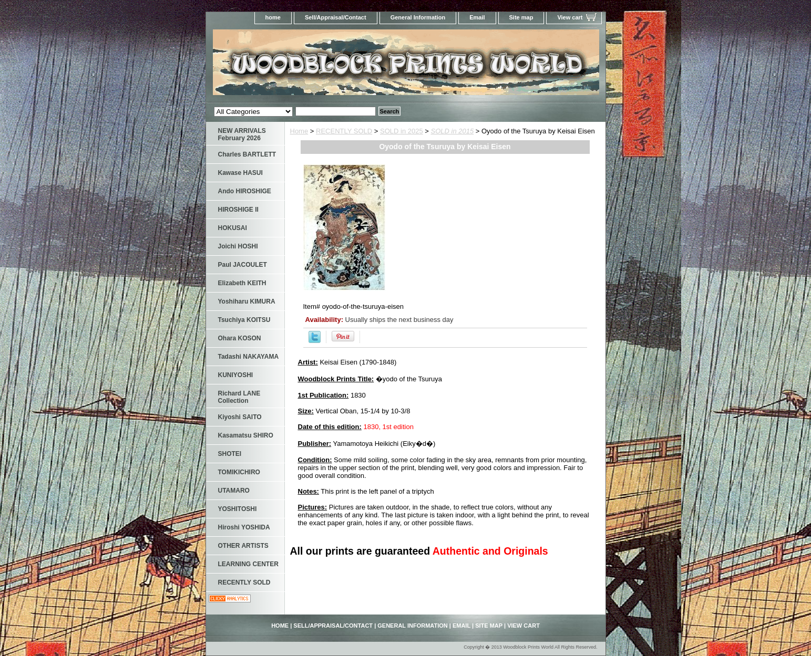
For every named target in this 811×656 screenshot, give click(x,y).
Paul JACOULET (242, 264)
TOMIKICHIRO (239, 472)
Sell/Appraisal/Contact (335, 17)
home (273, 17)
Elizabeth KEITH (242, 283)
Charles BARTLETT (247, 154)
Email (477, 17)
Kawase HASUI (240, 172)
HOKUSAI (232, 228)
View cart (569, 17)
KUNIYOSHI (235, 375)
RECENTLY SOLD (344, 131)
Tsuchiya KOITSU (244, 320)
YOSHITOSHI (237, 509)
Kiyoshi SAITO (240, 417)
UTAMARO (234, 490)
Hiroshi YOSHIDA (244, 527)
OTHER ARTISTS (243, 545)
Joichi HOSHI (238, 246)
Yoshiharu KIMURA (246, 301)
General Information (418, 17)
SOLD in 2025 (401, 131)
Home (299, 131)
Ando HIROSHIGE (244, 191)
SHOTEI (230, 453)
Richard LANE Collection (239, 397)
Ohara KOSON (239, 338)
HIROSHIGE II (238, 209)
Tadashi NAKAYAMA (248, 356)
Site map (521, 17)
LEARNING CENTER (248, 564)
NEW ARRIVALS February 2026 (242, 134)
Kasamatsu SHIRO (245, 435)
